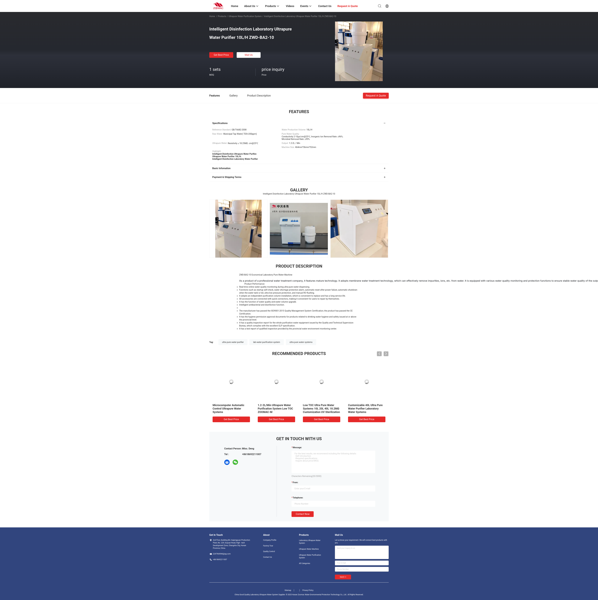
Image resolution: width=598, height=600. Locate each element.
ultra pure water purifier (233, 342)
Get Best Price (221, 54)
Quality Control (269, 551)
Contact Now (302, 514)
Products (222, 16)
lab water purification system (266, 342)
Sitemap (288, 590)
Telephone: (298, 497)
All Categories (304, 563)
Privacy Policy (308, 590)
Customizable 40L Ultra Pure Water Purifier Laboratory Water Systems (365, 409)
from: (295, 482)
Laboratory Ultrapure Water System (309, 541)
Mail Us (249, 54)
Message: (297, 447)
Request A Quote (376, 95)
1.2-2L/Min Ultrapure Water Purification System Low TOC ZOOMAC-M (275, 409)
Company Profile (269, 540)
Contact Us (267, 557)
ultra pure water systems (301, 342)
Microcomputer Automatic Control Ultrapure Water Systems (228, 409)
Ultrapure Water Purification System (245, 16)
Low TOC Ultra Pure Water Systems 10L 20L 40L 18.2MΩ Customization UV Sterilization (321, 409)
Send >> (343, 577)
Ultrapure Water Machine (309, 549)
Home (212, 16)
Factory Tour (268, 546)
